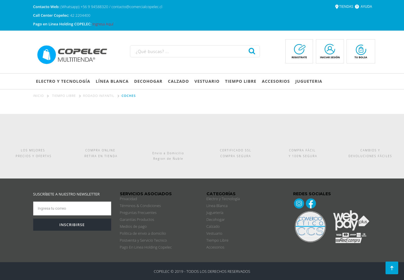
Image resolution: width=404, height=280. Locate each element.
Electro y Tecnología (223, 198)
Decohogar (215, 219)
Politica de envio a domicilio (143, 233)
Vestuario (214, 233)
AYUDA (366, 6)
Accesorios (215, 247)
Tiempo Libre (217, 240)
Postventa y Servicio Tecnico (143, 240)
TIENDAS (346, 6)
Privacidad (128, 198)
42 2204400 (80, 15)
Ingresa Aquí (102, 24)
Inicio (38, 95)
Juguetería (215, 212)
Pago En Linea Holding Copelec (146, 247)
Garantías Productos (137, 219)
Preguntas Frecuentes (138, 212)
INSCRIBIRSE (72, 224)
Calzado (213, 226)
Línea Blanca (217, 205)
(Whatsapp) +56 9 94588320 (84, 6)
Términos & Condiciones (140, 205)
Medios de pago (133, 226)
